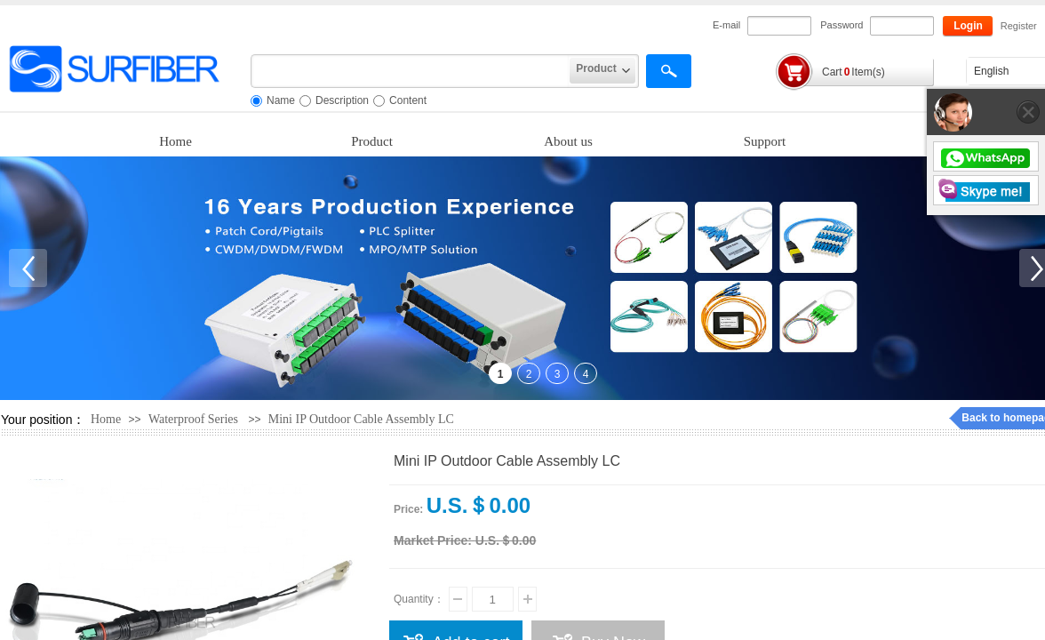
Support (765, 141)
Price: (408, 509)
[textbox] (410, 71)
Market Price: (433, 540)
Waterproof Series (193, 419)
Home (175, 141)
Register (1018, 25)
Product (372, 141)
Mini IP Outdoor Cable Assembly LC (361, 419)
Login (968, 26)
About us (568, 141)
